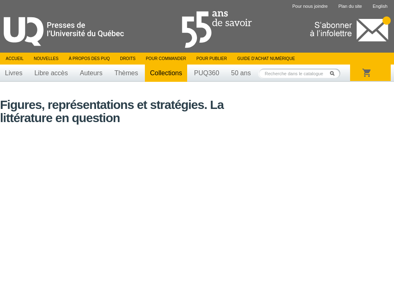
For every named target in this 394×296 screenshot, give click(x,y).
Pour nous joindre (310, 6)
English (380, 6)
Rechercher (334, 73)
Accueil (14, 58)
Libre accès (51, 72)
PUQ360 (206, 72)
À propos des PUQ (89, 58)
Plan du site (350, 6)
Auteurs (91, 72)
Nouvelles (46, 58)
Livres (14, 72)
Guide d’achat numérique (266, 58)
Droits (127, 58)
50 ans (241, 72)
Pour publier (212, 58)
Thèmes (126, 72)
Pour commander (166, 58)
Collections (166, 72)
